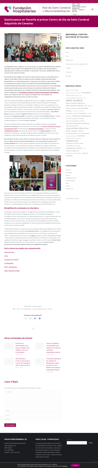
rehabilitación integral (11, 131)
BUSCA (69, 439)
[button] (81, 14)
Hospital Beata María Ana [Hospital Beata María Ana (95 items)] (77, 128)
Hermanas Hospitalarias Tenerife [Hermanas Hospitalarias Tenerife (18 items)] (75, 121)
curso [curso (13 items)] (84, 98)
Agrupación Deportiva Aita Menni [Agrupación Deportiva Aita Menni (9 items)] (73, 93)
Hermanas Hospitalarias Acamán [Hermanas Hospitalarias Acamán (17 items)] (75, 118)
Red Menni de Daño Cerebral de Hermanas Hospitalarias (39, 92)
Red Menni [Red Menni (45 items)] (81, 136)
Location (68, 68)
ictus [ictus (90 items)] (68, 131)
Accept (75, 465)
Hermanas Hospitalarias (36, 129)
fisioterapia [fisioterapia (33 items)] (82, 113)
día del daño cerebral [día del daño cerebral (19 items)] (72, 113)
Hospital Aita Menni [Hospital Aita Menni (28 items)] (72, 126)
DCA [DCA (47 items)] (85, 105)
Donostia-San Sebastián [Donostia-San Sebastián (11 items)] (78, 111)
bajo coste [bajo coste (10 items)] (78, 95)
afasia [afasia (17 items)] (76, 90)
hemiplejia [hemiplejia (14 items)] (68, 116)
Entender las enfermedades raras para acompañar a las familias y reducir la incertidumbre (22, 347)
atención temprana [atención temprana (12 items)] (70, 95)
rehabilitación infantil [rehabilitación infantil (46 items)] (74, 148)
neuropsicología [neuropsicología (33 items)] (71, 133)
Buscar (90, 442)
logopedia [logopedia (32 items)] (74, 131)
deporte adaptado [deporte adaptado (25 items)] (71, 108)
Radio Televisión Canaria (12, 271)
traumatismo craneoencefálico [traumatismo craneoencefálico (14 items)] (74, 153)
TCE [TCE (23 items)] (84, 148)
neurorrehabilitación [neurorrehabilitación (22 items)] (83, 133)
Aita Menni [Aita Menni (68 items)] (86, 93)
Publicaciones (69, 60)
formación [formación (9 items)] (89, 113)
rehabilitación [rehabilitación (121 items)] (72, 141)
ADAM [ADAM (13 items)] (72, 90)
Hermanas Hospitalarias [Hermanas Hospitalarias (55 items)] (81, 116)
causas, (33, 236)
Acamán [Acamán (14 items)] (68, 90)
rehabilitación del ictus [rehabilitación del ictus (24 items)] (73, 146)
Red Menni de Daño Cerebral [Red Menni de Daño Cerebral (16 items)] (73, 138)
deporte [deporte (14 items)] (90, 106)
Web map (68, 76)
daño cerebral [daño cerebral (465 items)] (74, 100)
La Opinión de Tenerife (11, 260)
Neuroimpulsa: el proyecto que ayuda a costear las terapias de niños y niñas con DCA (23, 362)
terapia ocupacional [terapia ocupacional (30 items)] (72, 151)
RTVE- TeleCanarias (10, 267)
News (67, 56)
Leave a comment (36, 306)
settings (65, 466)
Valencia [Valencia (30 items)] (85, 153)
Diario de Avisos (9, 252)
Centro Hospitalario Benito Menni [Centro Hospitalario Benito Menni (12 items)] (74, 98)
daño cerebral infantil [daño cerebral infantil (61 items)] (74, 105)
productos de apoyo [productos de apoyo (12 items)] (71, 136)
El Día (6, 256)
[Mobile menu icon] (92, 9)
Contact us (69, 72)
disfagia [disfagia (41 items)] (69, 111)
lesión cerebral (45, 131)
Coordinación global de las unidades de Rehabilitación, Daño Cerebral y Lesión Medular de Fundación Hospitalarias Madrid (53, 364)
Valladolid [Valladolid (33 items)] (69, 156)
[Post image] (9, 346)
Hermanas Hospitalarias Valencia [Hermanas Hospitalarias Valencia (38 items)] (77, 123)
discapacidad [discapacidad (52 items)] (83, 108)
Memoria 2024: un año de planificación (76, 64)
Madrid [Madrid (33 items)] (81, 131)
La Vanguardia (8, 263)
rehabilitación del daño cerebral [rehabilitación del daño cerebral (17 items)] (74, 143)
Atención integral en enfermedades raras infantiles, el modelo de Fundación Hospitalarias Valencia (53, 347)
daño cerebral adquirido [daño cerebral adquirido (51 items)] (75, 103)
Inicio (67, 52)
